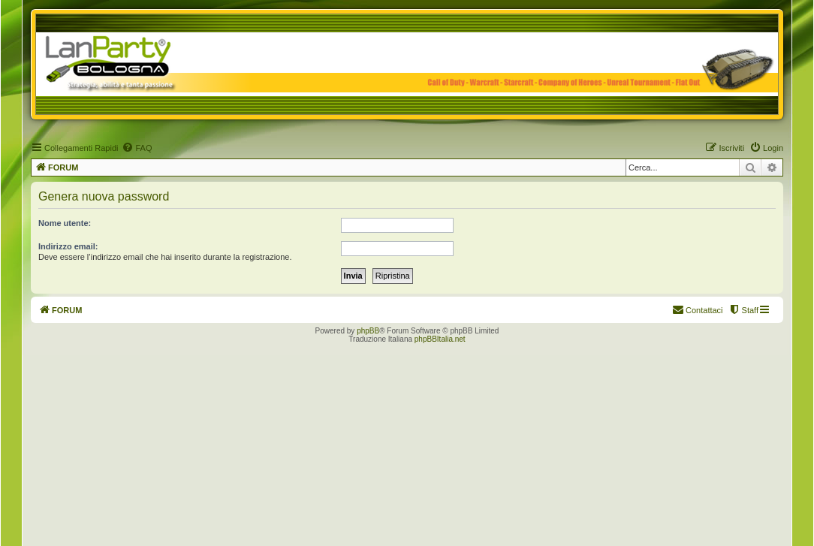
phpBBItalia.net (440, 339)
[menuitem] (137, 148)
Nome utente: (64, 223)
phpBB (368, 331)
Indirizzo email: (68, 246)
